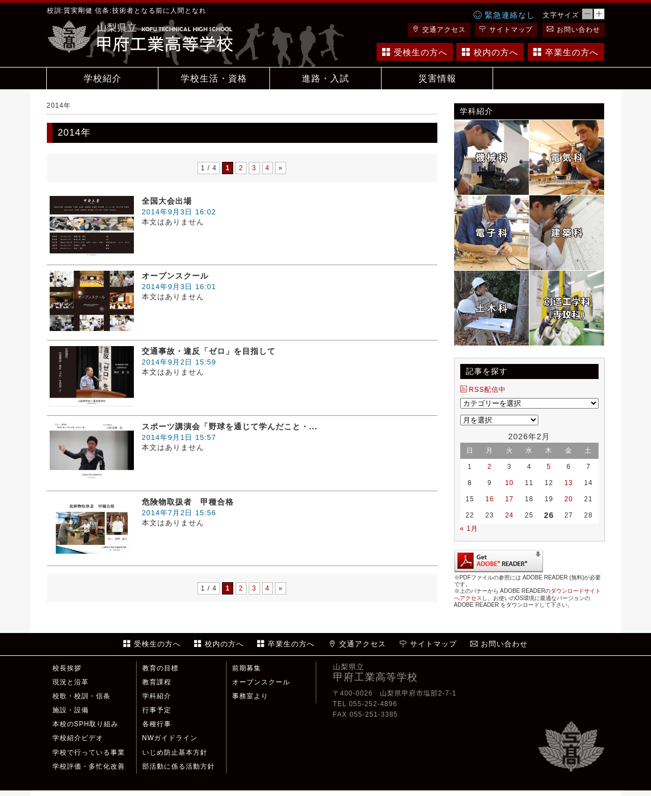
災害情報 (437, 78)
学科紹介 (156, 696)
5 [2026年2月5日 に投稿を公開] (549, 467)
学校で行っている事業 (88, 752)
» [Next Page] (280, 168)
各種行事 (156, 724)
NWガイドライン (170, 738)
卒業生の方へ (566, 52)
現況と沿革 (70, 682)
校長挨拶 (66, 668)
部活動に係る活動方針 (178, 766)
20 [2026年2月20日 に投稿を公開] (569, 499)
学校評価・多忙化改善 (88, 766)
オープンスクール (261, 682)
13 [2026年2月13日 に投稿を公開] (569, 483)
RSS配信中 (483, 390)
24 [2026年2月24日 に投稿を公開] (509, 515)
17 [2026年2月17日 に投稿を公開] (509, 499)
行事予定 (156, 710)
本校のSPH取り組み (85, 724)
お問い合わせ (573, 29)
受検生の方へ (414, 52)
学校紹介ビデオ (77, 738)
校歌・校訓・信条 (81, 696)
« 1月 (469, 529)
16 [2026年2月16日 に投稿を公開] (489, 499)
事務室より (250, 696)
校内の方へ (490, 52)
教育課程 (156, 682)
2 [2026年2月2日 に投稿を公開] (490, 467)
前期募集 (246, 668)
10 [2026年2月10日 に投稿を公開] (509, 483)
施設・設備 (70, 710)
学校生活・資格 (214, 78)
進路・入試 (325, 78)
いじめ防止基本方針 (175, 752)
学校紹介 (103, 78)
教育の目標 (160, 668)
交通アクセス (439, 29)
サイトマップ (506, 29)
